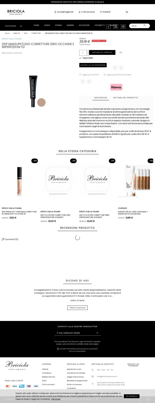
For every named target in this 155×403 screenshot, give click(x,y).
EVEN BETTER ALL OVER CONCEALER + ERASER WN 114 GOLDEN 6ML (133, 213)
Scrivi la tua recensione (93, 65)
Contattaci (46, 373)
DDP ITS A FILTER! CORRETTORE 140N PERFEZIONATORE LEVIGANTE (55, 216)
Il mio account (48, 384)
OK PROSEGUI (131, 396)
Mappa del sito (48, 377)
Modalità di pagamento (77, 380)
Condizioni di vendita (76, 373)
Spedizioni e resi (74, 369)
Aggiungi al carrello (102, 52)
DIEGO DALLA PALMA (12, 39)
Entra (44, 380)
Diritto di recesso (74, 384)
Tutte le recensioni (77, 308)
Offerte (45, 369)
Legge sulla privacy (75, 377)
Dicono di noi (77, 280)
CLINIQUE (122, 208)
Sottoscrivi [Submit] (97, 333)
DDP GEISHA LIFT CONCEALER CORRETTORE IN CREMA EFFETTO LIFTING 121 (19, 213)
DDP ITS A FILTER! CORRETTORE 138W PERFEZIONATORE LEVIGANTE (94, 216)
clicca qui (55, 399)
